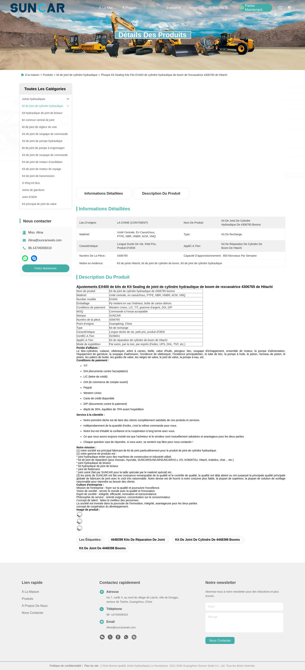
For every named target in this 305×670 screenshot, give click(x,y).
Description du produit (161, 193)
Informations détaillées (103, 193)
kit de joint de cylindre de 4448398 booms (207, 539)
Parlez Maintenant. (251, 8)
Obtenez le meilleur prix (214, 175)
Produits (48, 74)
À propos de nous (131, 8)
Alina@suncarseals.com (45, 240)
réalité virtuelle (222, 8)
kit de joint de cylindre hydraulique (76, 74)
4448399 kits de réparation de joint (138, 539)
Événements (175, 8)
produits (153, 8)
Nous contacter (32, 612)
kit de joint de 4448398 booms (102, 548)
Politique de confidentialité (65, 665)
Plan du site (91, 665)
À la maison (108, 8)
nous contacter (198, 8)
